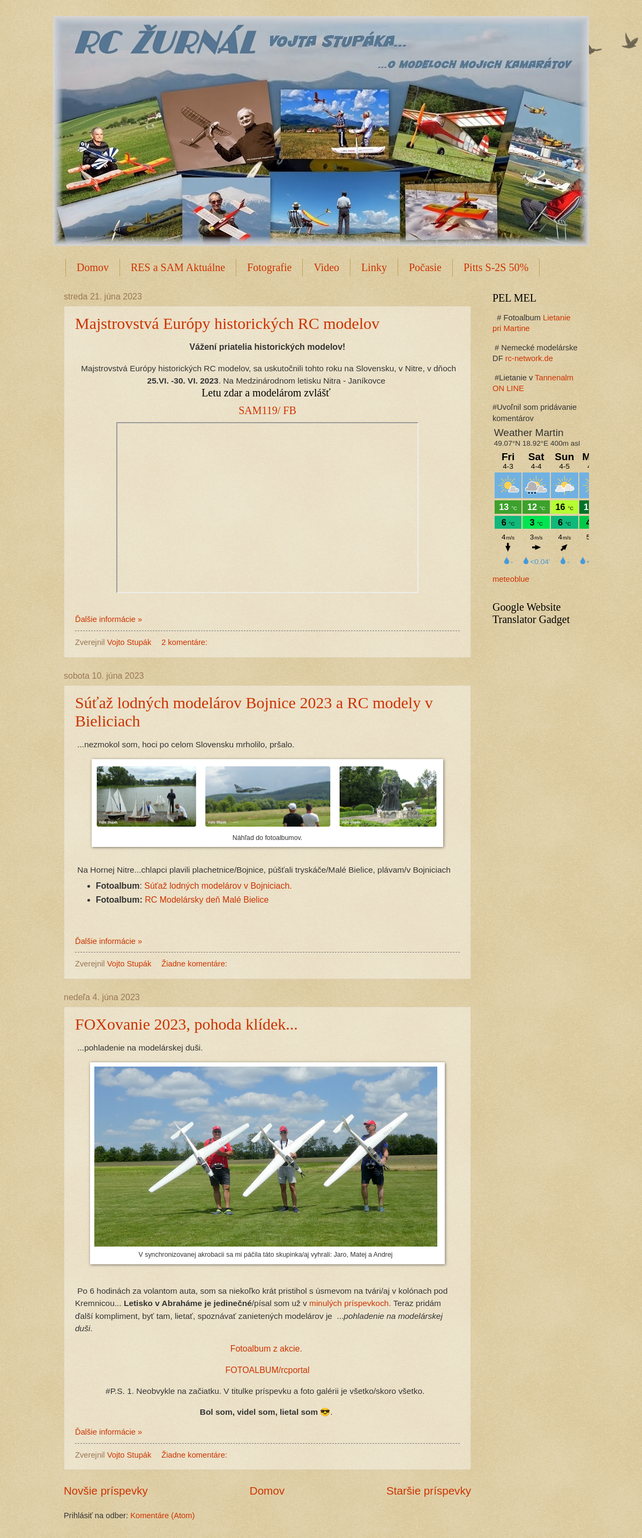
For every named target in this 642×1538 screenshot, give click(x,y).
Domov (93, 267)
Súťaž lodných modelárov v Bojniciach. (218, 885)
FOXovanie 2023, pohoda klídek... (186, 1024)
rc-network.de (529, 358)
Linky (374, 267)
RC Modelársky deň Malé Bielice (206, 899)
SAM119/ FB (267, 410)
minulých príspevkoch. (350, 1303)
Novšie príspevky (106, 1490)
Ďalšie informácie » (108, 619)
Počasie (425, 267)
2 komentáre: (185, 642)
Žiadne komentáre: (195, 963)
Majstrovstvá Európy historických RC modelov (227, 323)
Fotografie (269, 267)
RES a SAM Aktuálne (178, 267)
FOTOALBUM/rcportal (267, 1370)
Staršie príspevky (428, 1490)
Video (326, 267)
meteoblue (510, 579)
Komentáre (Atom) (162, 1515)
